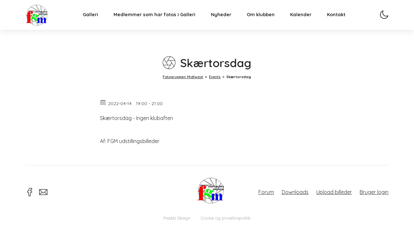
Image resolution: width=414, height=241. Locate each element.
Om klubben (267, 21)
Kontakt (342, 21)
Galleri (96, 21)
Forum (266, 192)
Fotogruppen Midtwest (43, 21)
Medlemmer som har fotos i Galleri (161, 21)
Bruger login (374, 192)
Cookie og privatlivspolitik (226, 218)
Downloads (295, 192)
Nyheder (227, 21)
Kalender (307, 21)
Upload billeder (334, 192)
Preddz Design (177, 218)
